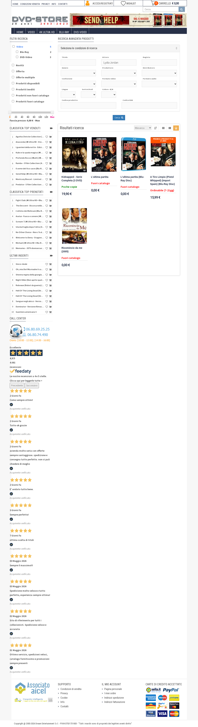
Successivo (32, 385)
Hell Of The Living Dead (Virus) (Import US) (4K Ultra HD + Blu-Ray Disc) (30, 290)
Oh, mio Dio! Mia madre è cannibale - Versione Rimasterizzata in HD (30, 269)
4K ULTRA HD (47, 32)
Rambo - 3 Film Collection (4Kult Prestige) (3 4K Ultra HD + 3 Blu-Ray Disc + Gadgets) (30, 163)
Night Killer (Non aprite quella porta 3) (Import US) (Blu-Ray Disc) (30, 280)
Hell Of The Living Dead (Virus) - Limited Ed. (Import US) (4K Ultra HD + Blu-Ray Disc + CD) (30, 296)
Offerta (20, 71)
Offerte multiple (25, 77)
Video (31, 32)
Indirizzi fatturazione (114, 702)
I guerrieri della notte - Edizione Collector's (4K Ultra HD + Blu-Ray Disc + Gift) (30, 147)
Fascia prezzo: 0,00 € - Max (25, 120)
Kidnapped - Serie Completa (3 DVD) (72, 179)
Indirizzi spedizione (114, 697)
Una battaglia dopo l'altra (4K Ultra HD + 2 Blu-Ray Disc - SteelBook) (30, 227)
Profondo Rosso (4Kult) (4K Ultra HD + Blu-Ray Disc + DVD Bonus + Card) (30, 158)
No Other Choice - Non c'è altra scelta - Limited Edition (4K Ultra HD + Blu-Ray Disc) (30, 232)
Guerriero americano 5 (26, 312)
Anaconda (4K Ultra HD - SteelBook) (30, 142)
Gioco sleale (21, 264)
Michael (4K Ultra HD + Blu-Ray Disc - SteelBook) (30, 243)
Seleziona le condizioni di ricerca (79, 48)
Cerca (119, 117)
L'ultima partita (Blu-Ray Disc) (132, 179)
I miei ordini (110, 693)
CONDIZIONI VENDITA (30, 4)
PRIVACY (46, 4)
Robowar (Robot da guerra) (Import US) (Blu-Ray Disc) (30, 285)
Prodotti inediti (25, 89)
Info (63, 702)
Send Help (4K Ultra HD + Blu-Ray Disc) (30, 173)
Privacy (64, 693)
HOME (15, 4)
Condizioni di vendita (71, 689)
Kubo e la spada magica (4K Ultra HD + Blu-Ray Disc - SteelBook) (30, 152)
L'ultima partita (99, 177)
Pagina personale (113, 689)
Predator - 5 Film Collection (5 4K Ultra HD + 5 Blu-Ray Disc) (30, 184)
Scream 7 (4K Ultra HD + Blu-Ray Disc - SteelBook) (30, 221)
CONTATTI (62, 4)
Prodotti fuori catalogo (30, 101)
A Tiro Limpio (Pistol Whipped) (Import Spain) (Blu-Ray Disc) (162, 180)
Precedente (17, 385)
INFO (54, 4)
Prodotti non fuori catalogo (32, 95)
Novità (20, 65)
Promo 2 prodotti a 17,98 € (163, 140)
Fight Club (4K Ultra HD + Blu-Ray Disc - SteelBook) (30, 200)
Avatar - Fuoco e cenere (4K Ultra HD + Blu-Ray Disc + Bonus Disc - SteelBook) (30, 216)
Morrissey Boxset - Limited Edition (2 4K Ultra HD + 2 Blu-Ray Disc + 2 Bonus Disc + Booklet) (30, 179)
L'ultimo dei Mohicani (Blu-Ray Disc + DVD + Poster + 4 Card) (30, 211)
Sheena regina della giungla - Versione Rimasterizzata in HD (30, 274)
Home (19, 32)
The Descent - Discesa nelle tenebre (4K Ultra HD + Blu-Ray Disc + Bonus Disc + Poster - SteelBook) (30, 205)
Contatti (64, 706)
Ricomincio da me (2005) (72, 250)
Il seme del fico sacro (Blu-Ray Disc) (30, 168)
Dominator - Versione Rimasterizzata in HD (30, 306)
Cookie (64, 697)
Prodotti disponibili (28, 83)
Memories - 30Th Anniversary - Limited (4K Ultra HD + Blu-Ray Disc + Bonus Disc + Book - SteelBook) (30, 248)
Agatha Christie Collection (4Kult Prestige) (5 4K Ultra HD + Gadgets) (30, 136)
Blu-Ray (64, 32)
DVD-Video (80, 32)
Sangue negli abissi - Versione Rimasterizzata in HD (30, 301)
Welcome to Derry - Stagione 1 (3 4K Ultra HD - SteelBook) (30, 237)
